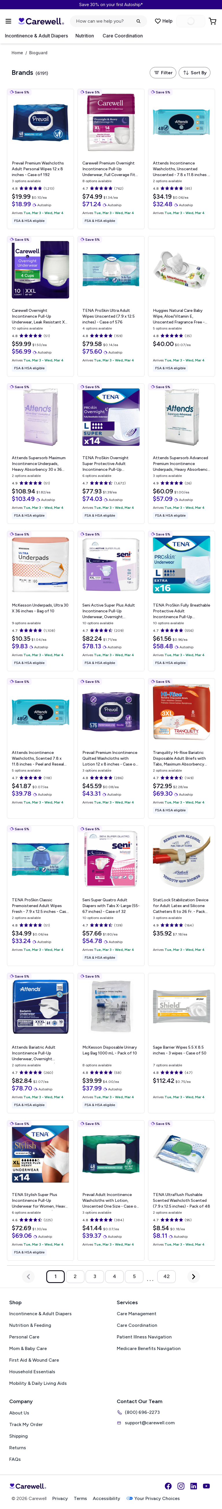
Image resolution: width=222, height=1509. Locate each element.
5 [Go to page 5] (134, 1276)
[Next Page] (193, 1276)
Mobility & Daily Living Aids (38, 1383)
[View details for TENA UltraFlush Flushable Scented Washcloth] (181, 1190)
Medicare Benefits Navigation (149, 1348)
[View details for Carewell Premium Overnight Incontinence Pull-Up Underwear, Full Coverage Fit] (111, 159)
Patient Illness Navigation (144, 1337)
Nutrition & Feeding (30, 1325)
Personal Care (24, 1337)
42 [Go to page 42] (166, 1276)
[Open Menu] (8, 21)
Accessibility (106, 1498)
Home (17, 52)
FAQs (15, 1459)
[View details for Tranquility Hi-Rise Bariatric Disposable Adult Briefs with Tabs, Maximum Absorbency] (181, 748)
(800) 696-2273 (138, 1412)
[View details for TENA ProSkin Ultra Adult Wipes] (111, 306)
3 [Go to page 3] (94, 1276)
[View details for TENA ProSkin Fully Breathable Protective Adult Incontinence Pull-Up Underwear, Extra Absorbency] (181, 601)
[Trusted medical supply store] (41, 21)
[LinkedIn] (193, 1486)
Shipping (18, 1436)
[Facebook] (168, 1486)
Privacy (60, 1498)
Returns (17, 1447)
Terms (80, 1498)
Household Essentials (32, 1371)
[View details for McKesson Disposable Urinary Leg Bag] (111, 1043)
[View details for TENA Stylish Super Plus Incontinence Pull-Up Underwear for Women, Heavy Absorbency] (40, 1190)
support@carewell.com (146, 1423)
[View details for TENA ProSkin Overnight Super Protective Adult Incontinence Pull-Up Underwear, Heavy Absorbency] (111, 454)
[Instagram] (181, 1486)
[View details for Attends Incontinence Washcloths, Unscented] (181, 159)
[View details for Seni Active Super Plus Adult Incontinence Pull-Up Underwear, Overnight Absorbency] (111, 601)
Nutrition (84, 36)
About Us (19, 1413)
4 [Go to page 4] (114, 1276)
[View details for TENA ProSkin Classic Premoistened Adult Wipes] (40, 896)
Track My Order (26, 1424)
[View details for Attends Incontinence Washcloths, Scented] (40, 748)
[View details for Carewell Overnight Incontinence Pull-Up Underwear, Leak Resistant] (40, 306)
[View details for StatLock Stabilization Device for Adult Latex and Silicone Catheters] (181, 896)
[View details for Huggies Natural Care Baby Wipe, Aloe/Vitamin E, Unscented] (181, 306)
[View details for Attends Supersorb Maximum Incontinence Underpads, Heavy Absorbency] (40, 454)
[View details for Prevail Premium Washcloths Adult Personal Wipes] (40, 159)
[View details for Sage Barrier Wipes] (181, 1043)
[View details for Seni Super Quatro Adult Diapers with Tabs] (111, 896)
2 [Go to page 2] (75, 1276)
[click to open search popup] (108, 21)
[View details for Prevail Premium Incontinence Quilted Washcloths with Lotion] (111, 748)
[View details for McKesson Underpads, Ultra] (40, 601)
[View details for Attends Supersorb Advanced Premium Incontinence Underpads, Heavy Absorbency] (181, 454)
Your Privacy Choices (153, 1498)
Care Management (136, 1313)
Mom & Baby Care (28, 1348)
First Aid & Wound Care (34, 1360)
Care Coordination (123, 36)
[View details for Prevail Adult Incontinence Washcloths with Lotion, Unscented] (111, 1190)
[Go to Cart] (213, 21)
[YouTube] (206, 1486)
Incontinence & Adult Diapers (36, 36)
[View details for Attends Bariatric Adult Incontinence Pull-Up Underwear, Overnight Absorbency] (40, 1043)
